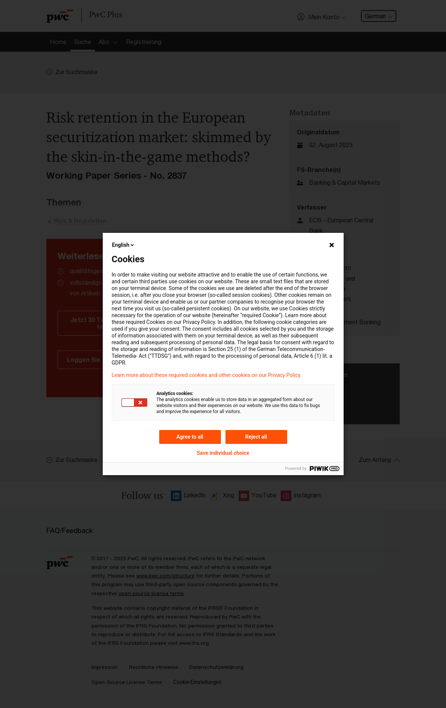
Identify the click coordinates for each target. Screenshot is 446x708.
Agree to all (190, 437)
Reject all (256, 437)
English (123, 245)
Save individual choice (223, 453)
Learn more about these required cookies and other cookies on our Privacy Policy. (207, 375)
